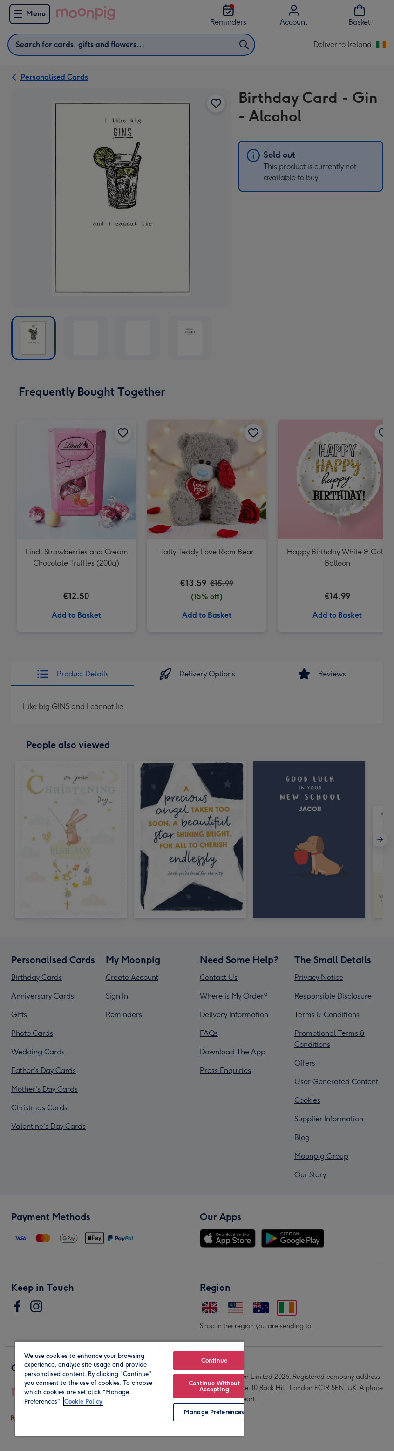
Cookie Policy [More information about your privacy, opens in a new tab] (83, 1401)
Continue (214, 1360)
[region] (129, 1388)
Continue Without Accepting (214, 1386)
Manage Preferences (214, 1412)
